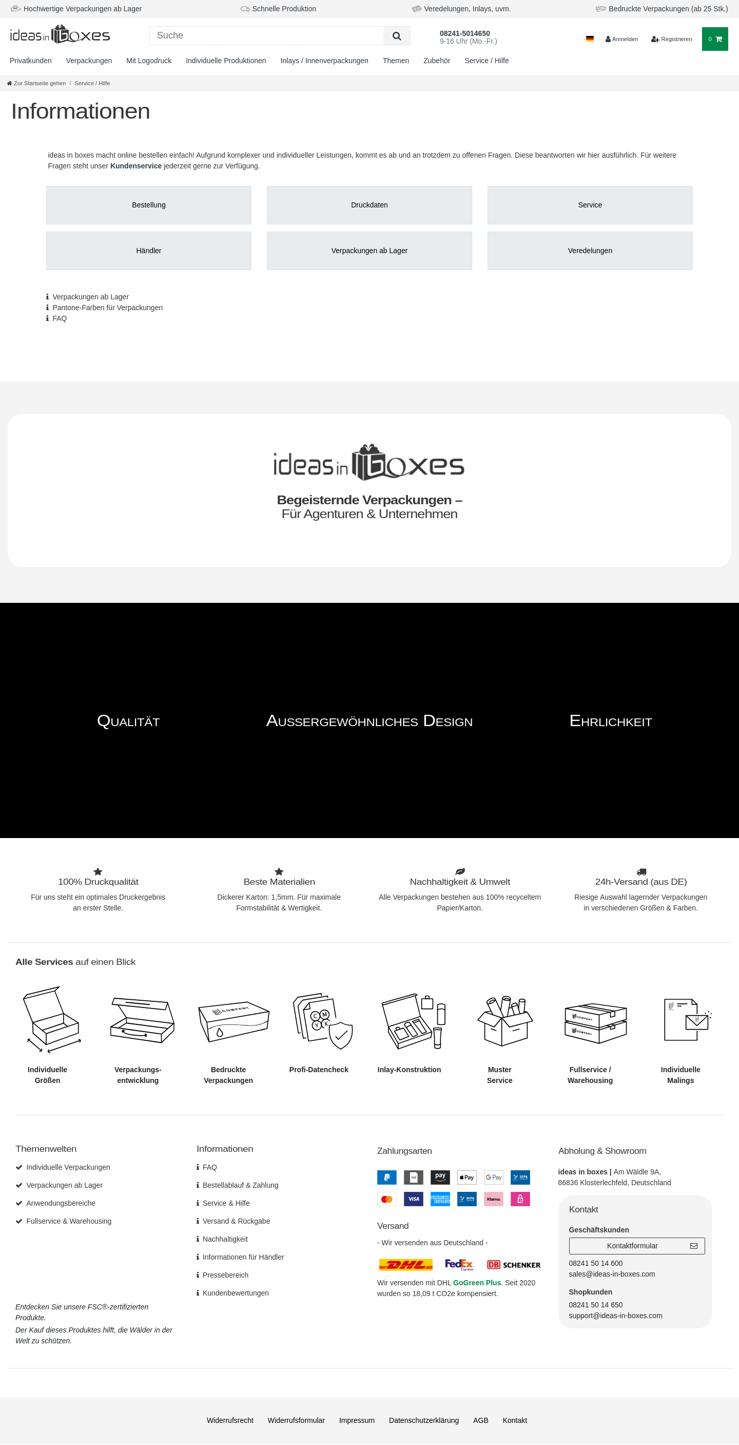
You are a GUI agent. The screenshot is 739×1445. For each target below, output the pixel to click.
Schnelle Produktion (284, 9)
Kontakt (515, 1420)
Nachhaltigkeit (225, 1239)
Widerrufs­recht (230, 1420)
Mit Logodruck (148, 60)
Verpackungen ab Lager (90, 297)
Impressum (357, 1420)
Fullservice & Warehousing (68, 1221)
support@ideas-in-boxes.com (616, 1315)
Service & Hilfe (226, 1203)
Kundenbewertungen (236, 1293)
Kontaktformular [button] (652, 1246)
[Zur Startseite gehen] (36, 83)
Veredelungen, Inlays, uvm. (467, 9)
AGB (481, 1420)
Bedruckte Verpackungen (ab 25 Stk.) (668, 9)
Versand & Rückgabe (236, 1221)
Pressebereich (226, 1275)
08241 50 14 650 (596, 1305)
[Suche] (396, 36)
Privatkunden (31, 60)
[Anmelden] (621, 39)
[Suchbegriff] (267, 36)
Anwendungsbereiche (60, 1203)
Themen (396, 60)
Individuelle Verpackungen (68, 1167)
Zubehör (436, 60)
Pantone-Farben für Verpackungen (107, 307)
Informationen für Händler (243, 1257)
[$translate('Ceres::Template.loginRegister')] (672, 39)
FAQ (59, 318)
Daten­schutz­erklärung (424, 1420)
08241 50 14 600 (596, 1263)
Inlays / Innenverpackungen (324, 60)
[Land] (589, 39)
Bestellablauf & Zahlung (241, 1185)
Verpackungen (89, 60)
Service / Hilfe (486, 60)
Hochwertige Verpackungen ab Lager (83, 9)
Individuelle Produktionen (226, 60)
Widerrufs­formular (296, 1420)
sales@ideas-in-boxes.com (612, 1274)
